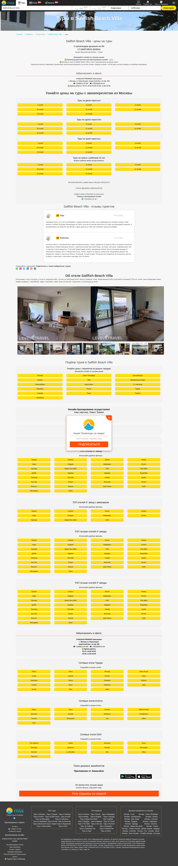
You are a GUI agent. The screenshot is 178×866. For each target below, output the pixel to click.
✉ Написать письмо (15, 831)
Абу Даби (143, 468)
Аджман (71, 473)
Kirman (107, 676)
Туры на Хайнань (86, 826)
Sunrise (107, 709)
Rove (144, 743)
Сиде (34, 464)
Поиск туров (168, 8)
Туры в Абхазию (39, 814)
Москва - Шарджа (153, 828)
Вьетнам (107, 482)
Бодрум (70, 464)
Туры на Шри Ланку (52, 817)
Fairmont (34, 756)
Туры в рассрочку (14, 847)
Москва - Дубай (140, 828)
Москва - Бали (127, 833)
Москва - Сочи (129, 814)
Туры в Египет (38, 817)
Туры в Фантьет (109, 824)
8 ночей (89, 105)
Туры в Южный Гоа (107, 828)
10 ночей (40, 109)
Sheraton (34, 714)
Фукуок (70, 486)
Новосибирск (40, 384)
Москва (40, 375)
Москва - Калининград (132, 817)
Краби (144, 477)
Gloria (70, 680)
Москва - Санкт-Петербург (148, 814)
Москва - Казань (152, 817)
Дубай (34, 473)
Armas (34, 689)
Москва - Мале (153, 831)
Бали (70, 491)
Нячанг (143, 482)
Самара (40, 393)
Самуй (107, 477)
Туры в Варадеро (106, 826)
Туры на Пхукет (109, 821)
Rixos (71, 671)
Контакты (15, 826)
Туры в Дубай (108, 819)
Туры (21, 3)
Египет (143, 464)
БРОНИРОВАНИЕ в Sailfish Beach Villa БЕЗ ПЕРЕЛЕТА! (89, 182)
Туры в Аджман (96, 821)
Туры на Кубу (65, 817)
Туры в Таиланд (64, 814)
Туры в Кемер (83, 817)
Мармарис (107, 464)
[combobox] (37, 8)
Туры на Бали (106, 831)
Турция (34, 460)
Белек (107, 460)
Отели (35, 3)
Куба (144, 486)
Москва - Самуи (128, 828)
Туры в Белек (95, 814)
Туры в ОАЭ (63, 826)
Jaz (107, 718)
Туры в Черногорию (44, 826)
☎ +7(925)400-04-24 (97, 83)
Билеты (51, 3)
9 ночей (138, 105)
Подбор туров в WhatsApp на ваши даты (89, 194)
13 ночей (40, 114)
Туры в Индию (51, 824)
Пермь (137, 389)
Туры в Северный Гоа (87, 828)
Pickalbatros (144, 714)
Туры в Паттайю (84, 824)
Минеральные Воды (137, 380)
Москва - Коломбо (129, 831)
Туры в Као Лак (96, 824)
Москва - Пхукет (152, 826)
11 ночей (89, 109)
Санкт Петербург (89, 375)
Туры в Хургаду (109, 817)
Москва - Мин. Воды (131, 819)
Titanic (34, 671)
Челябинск (40, 398)
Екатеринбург (138, 375)
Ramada (34, 747)
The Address (34, 743)
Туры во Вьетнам (64, 821)
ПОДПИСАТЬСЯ (89, 444)
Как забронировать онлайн (14, 845)
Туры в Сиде (86, 831)
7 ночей (40, 105)
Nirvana (107, 671)
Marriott (34, 752)
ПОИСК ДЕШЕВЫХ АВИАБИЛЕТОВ (89, 188)
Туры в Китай (52, 821)
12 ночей (137, 109)
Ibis (107, 752)
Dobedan (107, 680)
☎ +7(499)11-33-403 (80, 83)
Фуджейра (144, 473)
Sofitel (70, 743)
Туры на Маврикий (40, 821)
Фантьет (34, 486)
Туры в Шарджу (83, 821)
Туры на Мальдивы (42, 819)
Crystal (33, 685)
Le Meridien (70, 752)
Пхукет (70, 482)
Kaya (144, 676)
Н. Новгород (137, 384)
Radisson (107, 714)
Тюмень (138, 393)
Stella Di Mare (144, 709)
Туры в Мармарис (108, 814)
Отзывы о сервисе (15, 849)
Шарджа (107, 473)
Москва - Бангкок (150, 824)
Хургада (34, 468)
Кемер (143, 460)
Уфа (88, 380)
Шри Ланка (107, 486)
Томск (89, 393)
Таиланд (34, 477)
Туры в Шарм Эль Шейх (88, 819)
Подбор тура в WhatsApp (15, 859)
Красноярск (89, 384)
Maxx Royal (144, 671)
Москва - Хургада (131, 824)
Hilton (144, 718)
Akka (107, 689)
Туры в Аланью (83, 814)
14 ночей (89, 114)
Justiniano (34, 680)
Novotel (34, 718)
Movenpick (70, 718)
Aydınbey (107, 685)
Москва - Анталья (151, 819)
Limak (34, 676)
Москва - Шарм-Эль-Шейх (133, 826)
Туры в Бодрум (95, 817)
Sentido (70, 714)
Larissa (70, 676)
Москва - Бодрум (131, 821)
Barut (70, 685)
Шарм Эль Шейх (71, 468)
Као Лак (34, 482)
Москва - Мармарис (150, 821)
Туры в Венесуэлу (39, 824)
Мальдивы (34, 491)
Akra (70, 689)
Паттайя (71, 477)
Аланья (70, 460)
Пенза (89, 389)
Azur (34, 723)
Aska (144, 685)
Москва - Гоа (142, 831)
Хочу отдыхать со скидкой (89, 793)
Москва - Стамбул (139, 833)
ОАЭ (107, 468)
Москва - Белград (153, 833)
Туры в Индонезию (64, 824)
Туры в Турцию (51, 814)
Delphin (143, 680)
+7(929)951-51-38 (89, 199)
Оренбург (40, 389)
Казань (40, 380)
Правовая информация (14, 852)
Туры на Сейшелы (61, 819)
